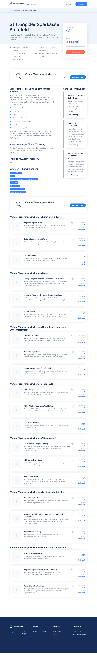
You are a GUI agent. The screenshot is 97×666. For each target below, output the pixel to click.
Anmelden (69, 4)
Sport (12, 176)
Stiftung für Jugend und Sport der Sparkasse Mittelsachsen (44, 279)
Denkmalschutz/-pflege (17, 189)
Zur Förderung (73, 115)
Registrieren (81, 4)
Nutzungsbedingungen (80, 635)
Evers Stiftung (28, 390)
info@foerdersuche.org (40, 631)
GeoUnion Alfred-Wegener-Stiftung (36, 444)
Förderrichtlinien (75, 52)
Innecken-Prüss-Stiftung (32, 422)
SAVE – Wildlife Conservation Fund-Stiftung (38, 406)
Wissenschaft (14, 186)
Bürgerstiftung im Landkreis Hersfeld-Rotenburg (40, 570)
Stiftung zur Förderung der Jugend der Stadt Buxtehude (43, 295)
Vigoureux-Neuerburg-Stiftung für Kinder (38, 368)
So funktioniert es (31, 4)
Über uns (56, 638)
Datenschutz (77, 631)
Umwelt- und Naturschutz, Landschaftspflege (23, 179)
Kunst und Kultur (15, 173)
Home (10, 10)
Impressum (76, 638)
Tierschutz (14, 182)
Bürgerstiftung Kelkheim (32, 352)
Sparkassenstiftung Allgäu (33, 553)
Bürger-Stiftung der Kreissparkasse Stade (76, 155)
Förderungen (16, 10)
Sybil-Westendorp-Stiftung (33, 460)
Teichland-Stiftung (30, 255)
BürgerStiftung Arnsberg (32, 532)
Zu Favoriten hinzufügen (72, 222)
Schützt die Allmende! (31, 336)
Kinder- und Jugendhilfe (17, 192)
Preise (55, 635)
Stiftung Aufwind (29, 311)
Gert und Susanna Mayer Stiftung (35, 239)
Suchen (23, 633)
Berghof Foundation (31, 476)
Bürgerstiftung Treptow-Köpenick (35, 586)
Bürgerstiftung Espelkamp (33, 223)
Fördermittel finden (77, 77)
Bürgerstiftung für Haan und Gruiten (36, 498)
